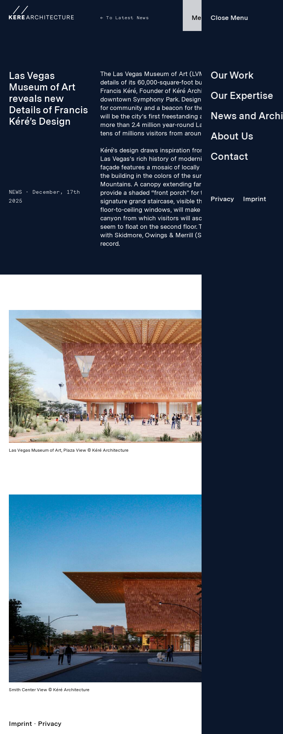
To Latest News (126, 17)
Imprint (20, 723)
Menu (200, 17)
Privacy (50, 723)
